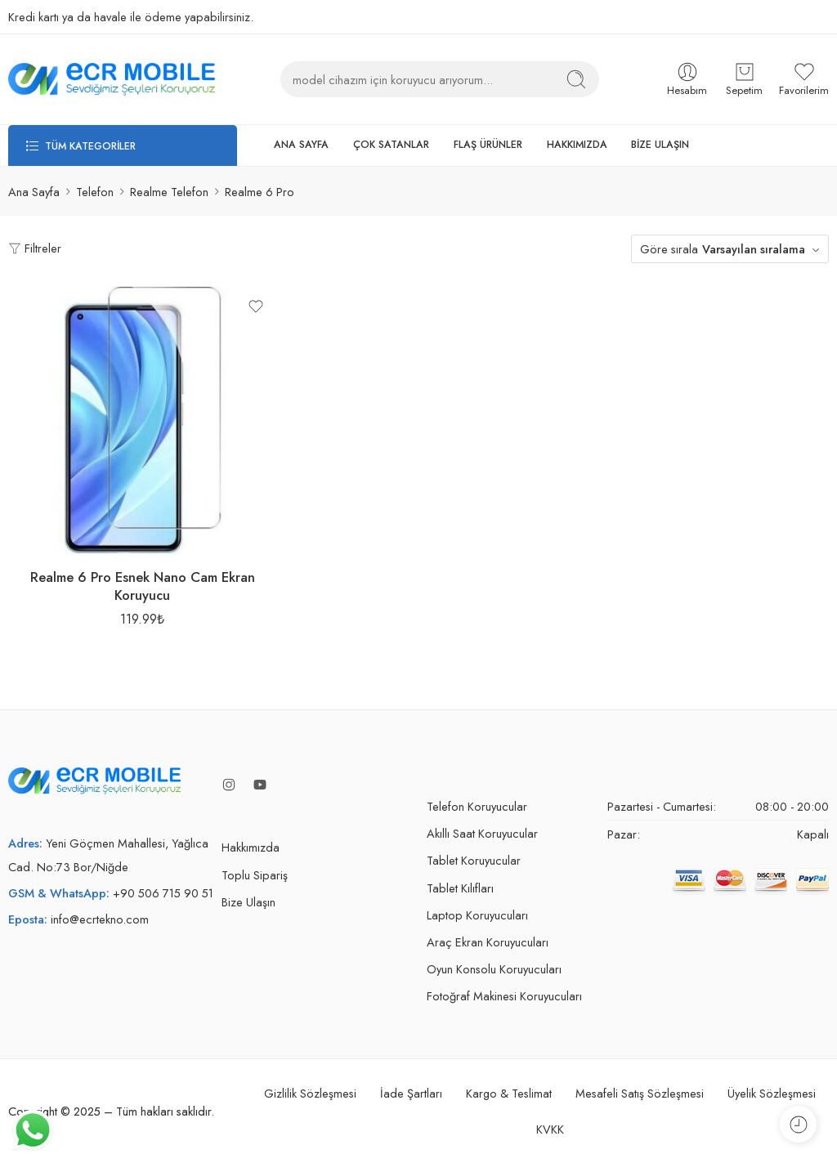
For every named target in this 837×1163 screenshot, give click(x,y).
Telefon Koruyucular (477, 806)
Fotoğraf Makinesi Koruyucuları (504, 995)
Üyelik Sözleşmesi (771, 1093)
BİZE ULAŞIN (660, 144)
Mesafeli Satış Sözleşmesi (639, 1093)
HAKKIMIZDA (577, 144)
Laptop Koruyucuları (477, 915)
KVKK (550, 1129)
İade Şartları (411, 1093)
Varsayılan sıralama (753, 248)
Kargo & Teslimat (509, 1093)
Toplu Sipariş (255, 874)
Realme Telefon (169, 191)
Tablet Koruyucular (474, 860)
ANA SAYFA (301, 144)
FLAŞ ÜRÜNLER (488, 144)
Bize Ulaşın (248, 901)
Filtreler (34, 248)
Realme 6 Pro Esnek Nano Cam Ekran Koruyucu (142, 586)
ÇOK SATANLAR (391, 144)
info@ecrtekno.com (100, 919)
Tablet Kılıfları (460, 888)
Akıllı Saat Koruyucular (482, 833)
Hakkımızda (251, 847)
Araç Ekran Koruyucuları (487, 942)
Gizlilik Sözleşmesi (310, 1093)
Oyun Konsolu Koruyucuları (494, 968)
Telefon (95, 191)
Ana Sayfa (34, 191)
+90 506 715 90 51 (163, 892)
